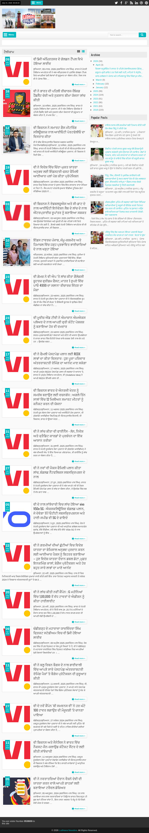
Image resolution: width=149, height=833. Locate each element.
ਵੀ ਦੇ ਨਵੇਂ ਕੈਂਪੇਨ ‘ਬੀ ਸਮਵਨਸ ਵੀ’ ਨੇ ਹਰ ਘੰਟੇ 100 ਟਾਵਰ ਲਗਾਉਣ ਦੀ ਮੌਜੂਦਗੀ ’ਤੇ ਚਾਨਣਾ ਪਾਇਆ (59, 710)
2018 (96, 110)
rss (131, 3)
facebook (121, 3)
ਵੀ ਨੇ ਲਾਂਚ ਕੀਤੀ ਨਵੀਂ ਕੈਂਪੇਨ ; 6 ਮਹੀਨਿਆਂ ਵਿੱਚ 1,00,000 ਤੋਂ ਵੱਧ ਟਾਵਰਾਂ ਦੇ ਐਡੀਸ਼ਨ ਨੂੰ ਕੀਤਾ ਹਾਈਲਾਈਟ (58, 596)
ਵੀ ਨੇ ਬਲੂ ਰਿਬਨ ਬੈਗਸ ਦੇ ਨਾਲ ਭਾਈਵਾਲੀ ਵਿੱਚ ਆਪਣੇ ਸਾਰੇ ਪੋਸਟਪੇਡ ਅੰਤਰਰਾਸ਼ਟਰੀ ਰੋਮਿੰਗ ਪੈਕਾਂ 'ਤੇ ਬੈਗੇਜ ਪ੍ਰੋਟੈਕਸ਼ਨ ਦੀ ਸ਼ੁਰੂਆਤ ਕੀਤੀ (59, 671)
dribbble (141, 3)
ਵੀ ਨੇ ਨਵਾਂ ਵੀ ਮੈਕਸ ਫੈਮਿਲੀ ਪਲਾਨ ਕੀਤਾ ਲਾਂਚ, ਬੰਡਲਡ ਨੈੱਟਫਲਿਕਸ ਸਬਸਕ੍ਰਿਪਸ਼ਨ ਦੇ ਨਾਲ (59, 472)
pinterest (146, 3)
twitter (116, 3)
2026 (96, 61)
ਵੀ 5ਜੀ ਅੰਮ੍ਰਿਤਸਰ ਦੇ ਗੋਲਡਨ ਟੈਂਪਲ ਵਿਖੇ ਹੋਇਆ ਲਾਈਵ (58, 61)
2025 (96, 91)
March (99, 80)
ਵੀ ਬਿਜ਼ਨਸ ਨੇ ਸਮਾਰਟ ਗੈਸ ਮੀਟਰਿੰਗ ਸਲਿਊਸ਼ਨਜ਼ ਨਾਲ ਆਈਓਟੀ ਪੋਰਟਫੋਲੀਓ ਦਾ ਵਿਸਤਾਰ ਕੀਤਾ (59, 132)
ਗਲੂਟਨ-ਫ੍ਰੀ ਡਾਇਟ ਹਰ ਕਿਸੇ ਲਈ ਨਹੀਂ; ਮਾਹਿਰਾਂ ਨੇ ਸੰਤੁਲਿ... (118, 72)
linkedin (136, 3)
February (100, 84)
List (83, 51)
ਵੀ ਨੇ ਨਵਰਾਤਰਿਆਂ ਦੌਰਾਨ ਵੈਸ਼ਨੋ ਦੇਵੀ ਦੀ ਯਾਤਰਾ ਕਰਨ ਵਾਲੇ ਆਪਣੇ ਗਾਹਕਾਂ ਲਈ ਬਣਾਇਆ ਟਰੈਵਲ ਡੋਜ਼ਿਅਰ (57, 783)
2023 (96, 99)
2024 (96, 95)
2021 (96, 106)
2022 (96, 102)
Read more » (80, 84)
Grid (79, 51)
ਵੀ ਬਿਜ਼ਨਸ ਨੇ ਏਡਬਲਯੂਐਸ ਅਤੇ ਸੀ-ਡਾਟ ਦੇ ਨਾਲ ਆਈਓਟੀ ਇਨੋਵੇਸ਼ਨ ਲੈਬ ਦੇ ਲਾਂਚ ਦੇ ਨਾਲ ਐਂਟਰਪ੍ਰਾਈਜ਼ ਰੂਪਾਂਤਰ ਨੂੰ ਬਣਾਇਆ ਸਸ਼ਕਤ (60, 208)
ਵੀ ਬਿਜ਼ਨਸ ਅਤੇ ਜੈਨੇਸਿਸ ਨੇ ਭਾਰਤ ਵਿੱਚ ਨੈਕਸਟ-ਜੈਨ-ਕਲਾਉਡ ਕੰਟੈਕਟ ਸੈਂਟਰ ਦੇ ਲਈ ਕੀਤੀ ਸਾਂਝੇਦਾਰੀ (58, 747)
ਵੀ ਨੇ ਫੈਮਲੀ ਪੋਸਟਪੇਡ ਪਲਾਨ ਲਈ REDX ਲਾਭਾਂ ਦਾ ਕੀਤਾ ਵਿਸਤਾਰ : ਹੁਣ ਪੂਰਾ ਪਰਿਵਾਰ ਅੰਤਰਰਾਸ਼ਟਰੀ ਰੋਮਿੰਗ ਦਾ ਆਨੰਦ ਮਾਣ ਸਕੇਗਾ (60, 358)
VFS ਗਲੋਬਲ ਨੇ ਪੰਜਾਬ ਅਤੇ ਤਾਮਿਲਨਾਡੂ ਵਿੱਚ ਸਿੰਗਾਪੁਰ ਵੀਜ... (119, 76)
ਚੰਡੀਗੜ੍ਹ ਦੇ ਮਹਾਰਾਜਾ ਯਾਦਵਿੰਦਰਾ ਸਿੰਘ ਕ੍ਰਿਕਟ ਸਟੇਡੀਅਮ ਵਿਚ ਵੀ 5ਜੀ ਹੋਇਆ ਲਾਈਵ (57, 633)
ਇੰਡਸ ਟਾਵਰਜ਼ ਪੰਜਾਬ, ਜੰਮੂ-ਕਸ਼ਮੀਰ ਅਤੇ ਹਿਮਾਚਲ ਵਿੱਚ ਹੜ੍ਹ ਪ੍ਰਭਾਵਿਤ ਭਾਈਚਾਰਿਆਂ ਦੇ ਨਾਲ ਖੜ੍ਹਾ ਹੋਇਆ (59, 244)
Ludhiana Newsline (68, 830)
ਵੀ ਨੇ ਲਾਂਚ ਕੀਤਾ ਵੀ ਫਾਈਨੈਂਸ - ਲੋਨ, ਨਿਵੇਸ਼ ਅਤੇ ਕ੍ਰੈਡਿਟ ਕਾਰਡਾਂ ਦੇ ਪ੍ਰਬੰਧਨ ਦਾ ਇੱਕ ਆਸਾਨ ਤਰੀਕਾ (58, 435)
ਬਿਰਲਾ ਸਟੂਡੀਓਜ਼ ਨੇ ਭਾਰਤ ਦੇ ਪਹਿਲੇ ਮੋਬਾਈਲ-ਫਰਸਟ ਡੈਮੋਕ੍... (119, 69)
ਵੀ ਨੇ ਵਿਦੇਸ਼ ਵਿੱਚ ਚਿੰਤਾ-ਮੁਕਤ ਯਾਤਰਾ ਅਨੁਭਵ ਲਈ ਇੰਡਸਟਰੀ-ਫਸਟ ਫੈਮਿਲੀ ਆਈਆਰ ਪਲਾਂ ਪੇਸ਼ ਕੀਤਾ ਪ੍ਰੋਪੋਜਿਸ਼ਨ (56, 171)
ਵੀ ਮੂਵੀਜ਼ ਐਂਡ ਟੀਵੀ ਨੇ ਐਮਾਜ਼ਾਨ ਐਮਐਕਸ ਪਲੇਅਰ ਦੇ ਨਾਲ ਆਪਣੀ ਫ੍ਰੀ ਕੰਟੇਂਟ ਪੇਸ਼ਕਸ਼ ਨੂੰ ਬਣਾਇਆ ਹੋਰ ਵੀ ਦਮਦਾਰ (59, 322)
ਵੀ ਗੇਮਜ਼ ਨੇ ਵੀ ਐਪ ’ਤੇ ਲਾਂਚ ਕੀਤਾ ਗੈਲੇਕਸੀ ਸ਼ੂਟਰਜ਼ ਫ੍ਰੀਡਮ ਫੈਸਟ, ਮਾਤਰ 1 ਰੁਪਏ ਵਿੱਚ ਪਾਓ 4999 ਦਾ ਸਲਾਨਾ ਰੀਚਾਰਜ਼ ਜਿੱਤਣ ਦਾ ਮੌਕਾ (58, 283)
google (126, 3)
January (100, 87)
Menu (38, 3)
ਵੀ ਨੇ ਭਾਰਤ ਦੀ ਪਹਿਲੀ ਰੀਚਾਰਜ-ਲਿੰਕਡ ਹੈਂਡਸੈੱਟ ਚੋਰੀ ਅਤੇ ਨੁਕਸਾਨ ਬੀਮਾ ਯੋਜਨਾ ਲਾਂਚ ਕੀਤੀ (59, 95)
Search (142, 35)
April (98, 65)
